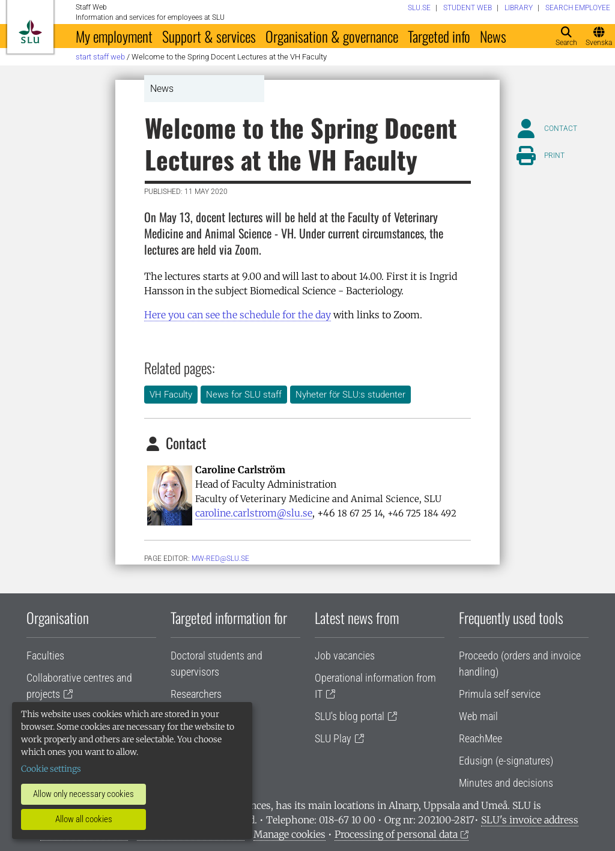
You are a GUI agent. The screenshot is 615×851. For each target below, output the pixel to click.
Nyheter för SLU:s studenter (350, 394)
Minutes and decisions (506, 783)
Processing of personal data (396, 834)
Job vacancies (345, 655)
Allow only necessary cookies (83, 794)
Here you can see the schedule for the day (237, 315)
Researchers (196, 694)
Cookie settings (51, 768)
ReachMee (480, 738)
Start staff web (100, 56)
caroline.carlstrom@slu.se (253, 513)
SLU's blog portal (349, 716)
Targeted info (439, 36)
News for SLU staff (244, 394)
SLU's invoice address (529, 820)
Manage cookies (289, 834)
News (493, 36)
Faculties (45, 655)
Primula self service (500, 694)
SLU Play (333, 738)
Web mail (478, 716)
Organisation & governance (331, 36)
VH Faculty (171, 394)
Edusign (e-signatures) (506, 760)
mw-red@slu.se (220, 558)
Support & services (209, 36)
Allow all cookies (83, 819)
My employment (114, 36)
